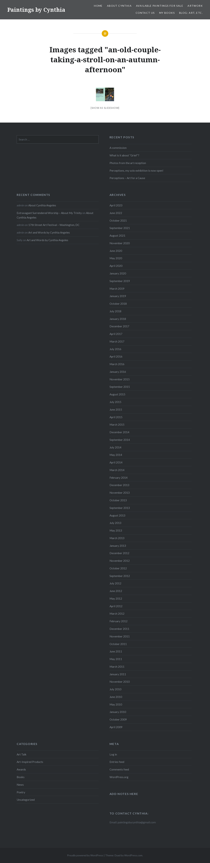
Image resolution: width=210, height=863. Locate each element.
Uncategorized (26, 799)
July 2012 (115, 583)
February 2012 (118, 621)
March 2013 (117, 538)
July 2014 (115, 447)
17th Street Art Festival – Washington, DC (53, 224)
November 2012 (120, 560)
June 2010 (116, 696)
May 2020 (116, 258)
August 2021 (117, 235)
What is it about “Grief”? (124, 155)
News (20, 784)
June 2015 (116, 409)
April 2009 (116, 727)
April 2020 (116, 265)
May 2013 (116, 530)
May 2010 (116, 704)
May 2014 (116, 454)
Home (98, 5)
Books (20, 777)
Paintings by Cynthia (36, 9)
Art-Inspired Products (30, 761)
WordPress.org (119, 777)
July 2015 (115, 402)
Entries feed (117, 761)
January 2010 (118, 711)
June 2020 (116, 250)
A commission (118, 147)
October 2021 (118, 220)
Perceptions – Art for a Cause (127, 178)
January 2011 (118, 674)
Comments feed (119, 769)
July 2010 (115, 689)
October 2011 (118, 644)
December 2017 (119, 326)
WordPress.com (133, 855)
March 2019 (117, 288)
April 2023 (116, 205)
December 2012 (119, 553)
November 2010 (120, 681)
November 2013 (120, 492)
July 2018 (115, 311)
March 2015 (117, 424)
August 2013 (117, 515)
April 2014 (116, 462)
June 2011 (116, 651)
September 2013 (120, 507)
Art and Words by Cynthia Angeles (49, 232)
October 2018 (118, 303)
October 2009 (118, 719)
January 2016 (118, 371)
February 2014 (118, 477)
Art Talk (21, 754)
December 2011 (119, 628)
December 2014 (119, 432)
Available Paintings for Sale (159, 5)
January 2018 (118, 318)
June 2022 (116, 213)
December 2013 (119, 485)
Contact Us (145, 12)
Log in (113, 754)
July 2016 (115, 349)
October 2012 (118, 568)
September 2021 (120, 228)
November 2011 (120, 636)
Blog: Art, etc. (191, 12)
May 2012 (116, 598)
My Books (167, 12)
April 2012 (116, 606)
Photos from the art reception (128, 163)
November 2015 (120, 379)
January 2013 (118, 545)
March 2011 (117, 666)
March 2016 (117, 364)
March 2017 (117, 341)
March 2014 (117, 470)
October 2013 (118, 500)
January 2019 (118, 296)
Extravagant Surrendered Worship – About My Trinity (49, 213)
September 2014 (120, 439)
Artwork (195, 5)
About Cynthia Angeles (42, 205)
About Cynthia (119, 5)
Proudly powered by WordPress (85, 855)
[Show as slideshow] (105, 107)
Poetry (21, 792)
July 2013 (115, 522)
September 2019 (120, 281)
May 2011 (116, 659)
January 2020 (118, 273)
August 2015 (117, 394)
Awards (21, 769)
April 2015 (116, 417)
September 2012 (120, 576)
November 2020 (120, 243)
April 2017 (116, 333)
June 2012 (116, 591)
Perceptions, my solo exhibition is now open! (136, 170)
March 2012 (117, 613)
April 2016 (116, 356)
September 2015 (120, 386)
